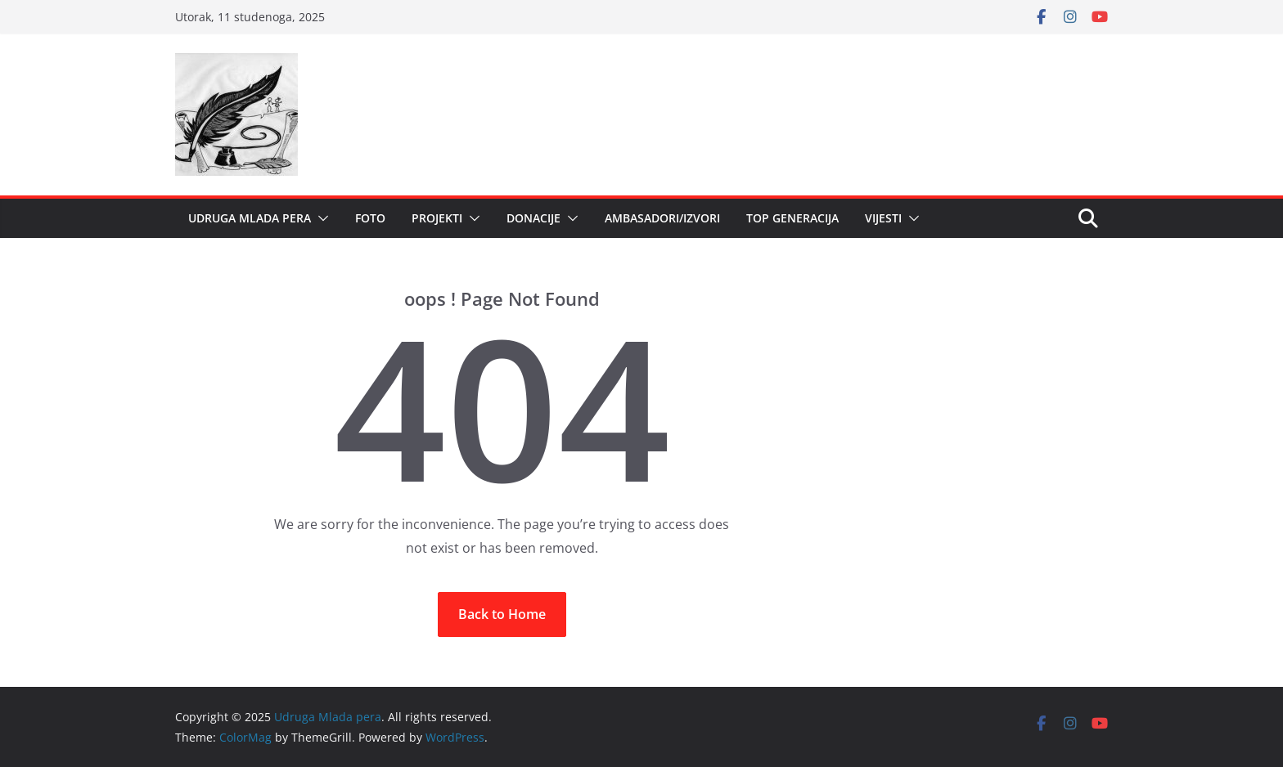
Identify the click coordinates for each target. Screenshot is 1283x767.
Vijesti (883, 218)
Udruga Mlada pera (249, 218)
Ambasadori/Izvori (662, 218)
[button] (320, 218)
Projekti (437, 218)
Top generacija (792, 218)
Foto (370, 218)
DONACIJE (533, 218)
